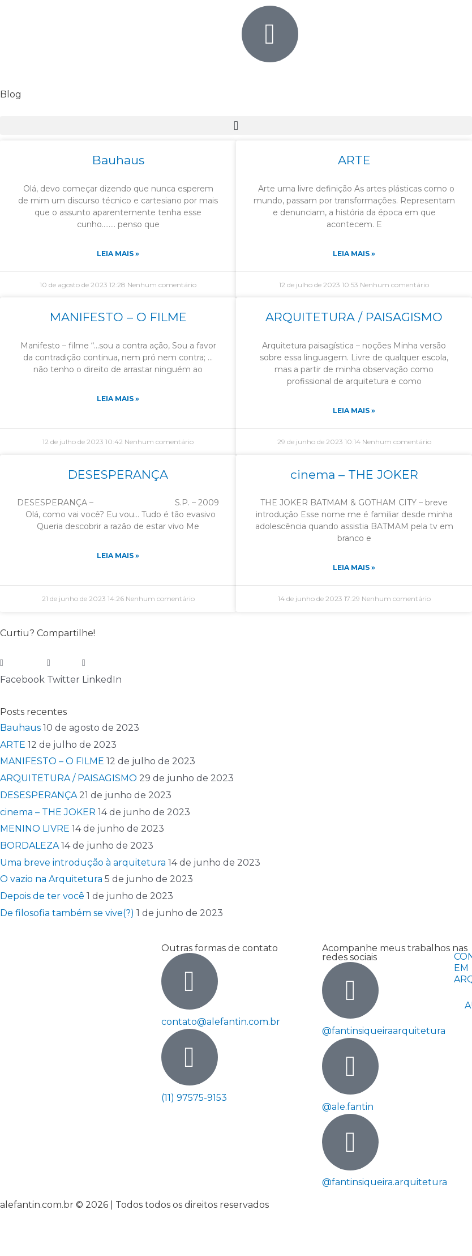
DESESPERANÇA (118, 474)
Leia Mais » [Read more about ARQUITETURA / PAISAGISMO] (354, 410)
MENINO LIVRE (35, 828)
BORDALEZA (29, 845)
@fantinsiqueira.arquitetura (384, 1182)
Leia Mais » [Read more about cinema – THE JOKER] (354, 567)
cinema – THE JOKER (354, 474)
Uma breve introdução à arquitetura (83, 862)
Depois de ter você (42, 896)
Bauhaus (118, 160)
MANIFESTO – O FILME (118, 317)
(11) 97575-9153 (194, 1097)
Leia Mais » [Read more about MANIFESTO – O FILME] (118, 398)
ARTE (354, 160)
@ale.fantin (348, 1106)
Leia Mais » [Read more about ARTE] (354, 253)
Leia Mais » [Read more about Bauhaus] (118, 253)
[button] (236, 125)
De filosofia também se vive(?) (67, 913)
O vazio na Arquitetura (51, 879)
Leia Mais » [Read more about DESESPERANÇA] (118, 555)
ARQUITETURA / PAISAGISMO (354, 317)
